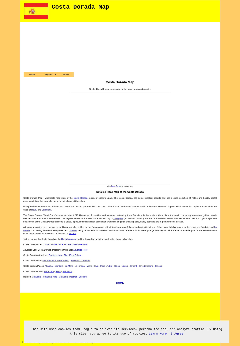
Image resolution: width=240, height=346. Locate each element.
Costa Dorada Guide (53, 244)
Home (32, 74)
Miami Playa (92, 266)
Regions (48, 74)
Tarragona (118, 218)
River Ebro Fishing (73, 255)
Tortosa (158, 266)
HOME (120, 282)
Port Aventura (55, 255)
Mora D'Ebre (106, 266)
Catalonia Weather (68, 277)
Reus (33, 209)
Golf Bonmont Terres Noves (55, 260)
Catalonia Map (50, 277)
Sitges (125, 266)
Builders (83, 277)
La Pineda (80, 266)
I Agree (177, 333)
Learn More (158, 333)
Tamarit (133, 266)
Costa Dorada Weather (76, 244)
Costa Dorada (116, 186)
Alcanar (72, 233)
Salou (117, 266)
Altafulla (48, 266)
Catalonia (36, 277)
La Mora (69, 266)
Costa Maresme (68, 239)
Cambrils (73, 230)
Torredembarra (146, 266)
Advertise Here (80, 250)
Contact (65, 74)
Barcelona (47, 209)
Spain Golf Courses (80, 260)
